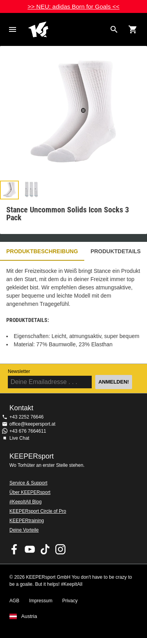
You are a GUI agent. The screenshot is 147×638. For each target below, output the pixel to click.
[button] (9, 190)
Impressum (40, 600)
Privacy (70, 600)
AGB (14, 600)
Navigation (12, 29)
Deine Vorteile (24, 530)
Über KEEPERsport (30, 492)
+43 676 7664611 (27, 431)
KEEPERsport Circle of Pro (37, 511)
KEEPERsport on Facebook (14, 549)
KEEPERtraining (26, 520)
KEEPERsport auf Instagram (60, 549)
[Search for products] (114, 29)
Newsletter (19, 371)
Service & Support (28, 483)
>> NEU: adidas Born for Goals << (73, 6)
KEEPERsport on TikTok (45, 549)
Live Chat (19, 438)
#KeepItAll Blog (25, 502)
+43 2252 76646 (26, 417)
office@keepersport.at (32, 424)
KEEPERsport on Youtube (30, 549)
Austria (29, 616)
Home (67, 29)
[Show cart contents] (133, 29)
